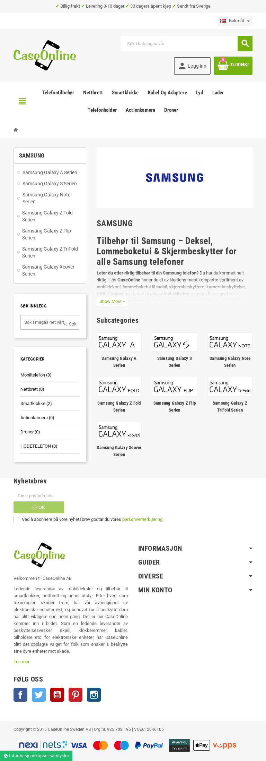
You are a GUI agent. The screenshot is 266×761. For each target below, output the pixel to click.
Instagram (94, 695)
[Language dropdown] (235, 21)
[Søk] (186, 43)
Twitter (39, 695)
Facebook (20, 695)
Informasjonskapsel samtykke (36, 755)
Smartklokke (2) (36, 403)
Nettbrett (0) (32, 389)
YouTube (57, 695)
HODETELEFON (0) (38, 446)
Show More (112, 301)
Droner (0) (30, 431)
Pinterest (75, 695)
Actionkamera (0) (37, 417)
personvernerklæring (142, 519)
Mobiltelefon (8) (36, 375)
